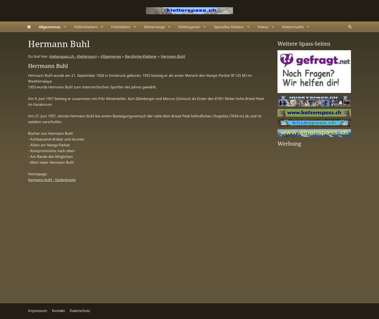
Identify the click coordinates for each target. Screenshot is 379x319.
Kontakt (58, 310)
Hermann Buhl (173, 56)
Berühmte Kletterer (141, 56)
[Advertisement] (296, 222)
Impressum (37, 310)
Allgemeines (111, 56)
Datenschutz (80, 310)
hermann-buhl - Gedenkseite (52, 179)
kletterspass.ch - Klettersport (73, 56)
